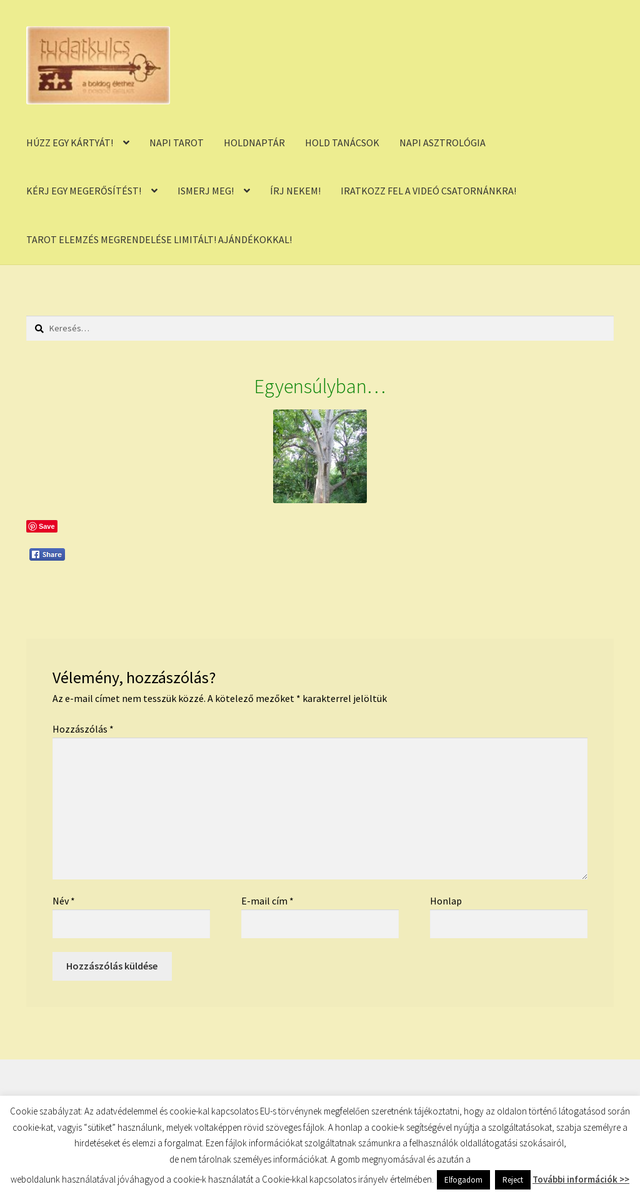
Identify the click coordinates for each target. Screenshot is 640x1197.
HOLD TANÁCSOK (342, 142)
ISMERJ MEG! (206, 190)
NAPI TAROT (176, 142)
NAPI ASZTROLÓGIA (442, 142)
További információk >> (580, 1179)
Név (63, 900)
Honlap (446, 900)
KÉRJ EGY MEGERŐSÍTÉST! (83, 190)
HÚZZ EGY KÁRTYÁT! (69, 142)
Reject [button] (512, 1179)
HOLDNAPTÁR (254, 142)
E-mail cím (267, 900)
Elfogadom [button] (463, 1179)
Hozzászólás (83, 729)
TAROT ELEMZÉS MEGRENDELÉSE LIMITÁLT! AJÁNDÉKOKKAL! (159, 239)
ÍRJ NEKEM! (295, 190)
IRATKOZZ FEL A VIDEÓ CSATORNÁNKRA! (428, 190)
